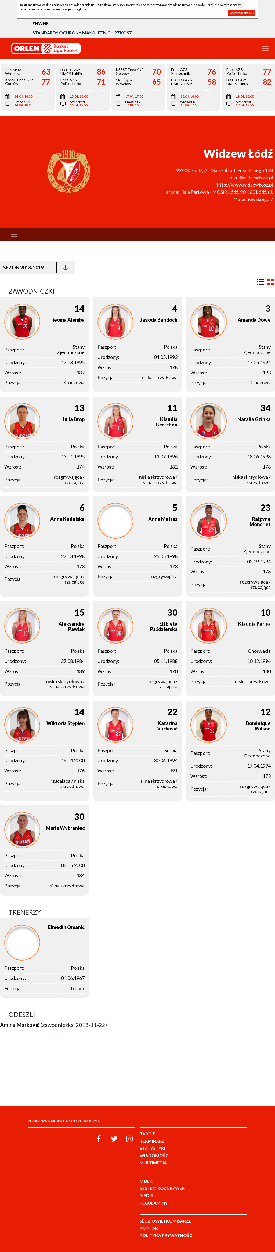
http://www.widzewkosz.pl (245, 185)
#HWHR (40, 23)
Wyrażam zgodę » (242, 12)
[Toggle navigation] (265, 48)
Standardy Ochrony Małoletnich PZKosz (82, 32)
